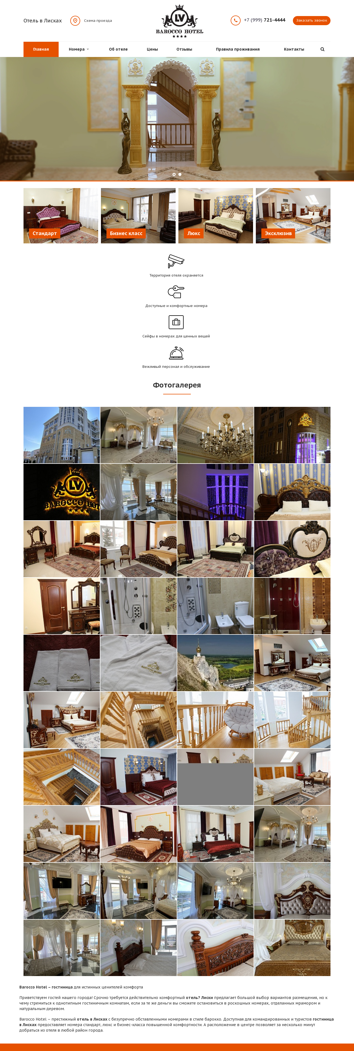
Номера (78, 49)
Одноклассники (326, 1013)
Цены (152, 49)
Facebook (295, 1014)
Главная (41, 49)
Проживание (114, 1003)
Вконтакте (305, 1013)
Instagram (316, 1014)
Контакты (294, 49)
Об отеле (118, 49)
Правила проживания (238, 49)
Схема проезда (98, 20)
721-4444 (264, 20)
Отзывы (184, 49)
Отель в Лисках (43, 20)
